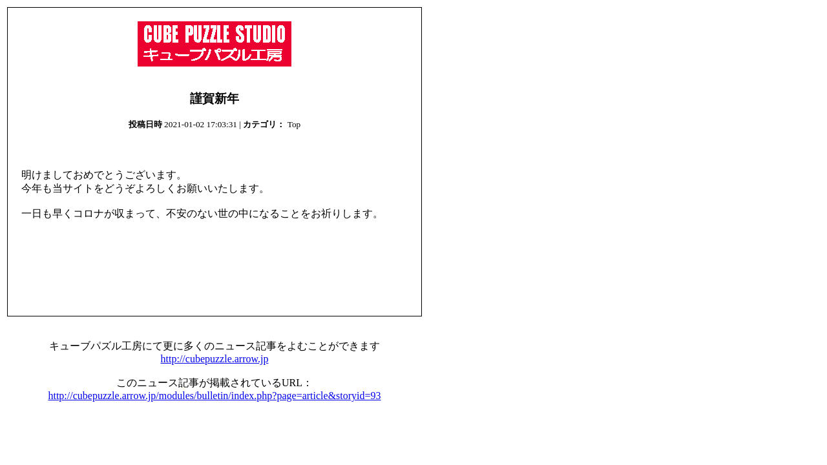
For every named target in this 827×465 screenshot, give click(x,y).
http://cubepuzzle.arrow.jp (215, 358)
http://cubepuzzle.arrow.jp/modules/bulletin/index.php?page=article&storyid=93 (214, 395)
